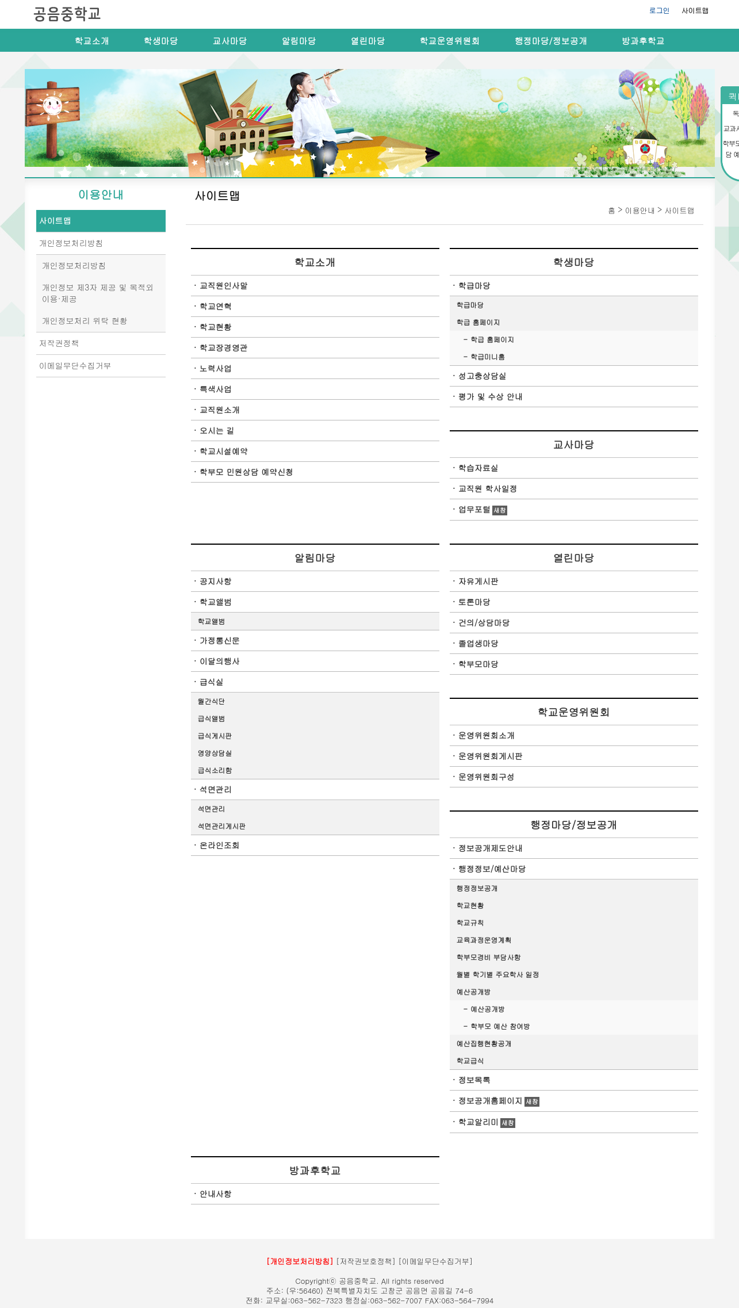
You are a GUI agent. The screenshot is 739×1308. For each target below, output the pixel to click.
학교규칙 (470, 922)
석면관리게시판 (222, 826)
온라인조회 (220, 845)
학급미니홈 (487, 356)
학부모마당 (478, 664)
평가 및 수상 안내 (490, 396)
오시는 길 (217, 430)
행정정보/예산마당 (492, 868)
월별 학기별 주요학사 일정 (498, 974)
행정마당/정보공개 (551, 41)
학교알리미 (478, 1121)
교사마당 (230, 41)
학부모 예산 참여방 (500, 1026)
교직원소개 (220, 409)
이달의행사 (220, 661)
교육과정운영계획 (484, 939)
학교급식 (470, 1060)
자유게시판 (478, 581)
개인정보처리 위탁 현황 (85, 320)
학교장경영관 (224, 347)
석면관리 (216, 789)
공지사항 (216, 581)
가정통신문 (220, 640)
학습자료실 (478, 467)
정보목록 (474, 1079)
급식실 (212, 681)
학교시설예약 (224, 451)
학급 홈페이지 (478, 322)
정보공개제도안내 (490, 848)
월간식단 (211, 701)
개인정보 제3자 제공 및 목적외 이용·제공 (98, 292)
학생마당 (161, 41)
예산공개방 (474, 991)
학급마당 (474, 285)
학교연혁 (216, 306)
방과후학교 (643, 41)
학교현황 (216, 326)
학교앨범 (216, 601)
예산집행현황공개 (484, 1043)
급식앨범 (211, 718)
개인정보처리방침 (71, 242)
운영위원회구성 (486, 776)
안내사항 (216, 1193)
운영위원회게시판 (490, 756)
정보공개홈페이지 (490, 1100)
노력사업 (216, 368)
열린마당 (368, 41)
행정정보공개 (477, 888)
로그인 (659, 10)
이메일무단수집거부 (75, 365)
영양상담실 (215, 753)
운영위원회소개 (486, 735)
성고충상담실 (482, 375)
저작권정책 (59, 343)
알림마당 (299, 41)
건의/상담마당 (484, 622)
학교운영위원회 (450, 41)
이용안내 (101, 194)
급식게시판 (215, 735)
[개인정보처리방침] (300, 1261)
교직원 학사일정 (488, 488)
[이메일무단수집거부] (435, 1261)
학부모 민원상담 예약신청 (246, 471)
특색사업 (216, 389)
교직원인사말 (224, 285)
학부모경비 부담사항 (489, 957)
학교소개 (92, 41)
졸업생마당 (478, 643)
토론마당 (474, 601)
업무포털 (474, 509)
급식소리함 (215, 770)
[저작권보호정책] (366, 1261)
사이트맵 (695, 10)
